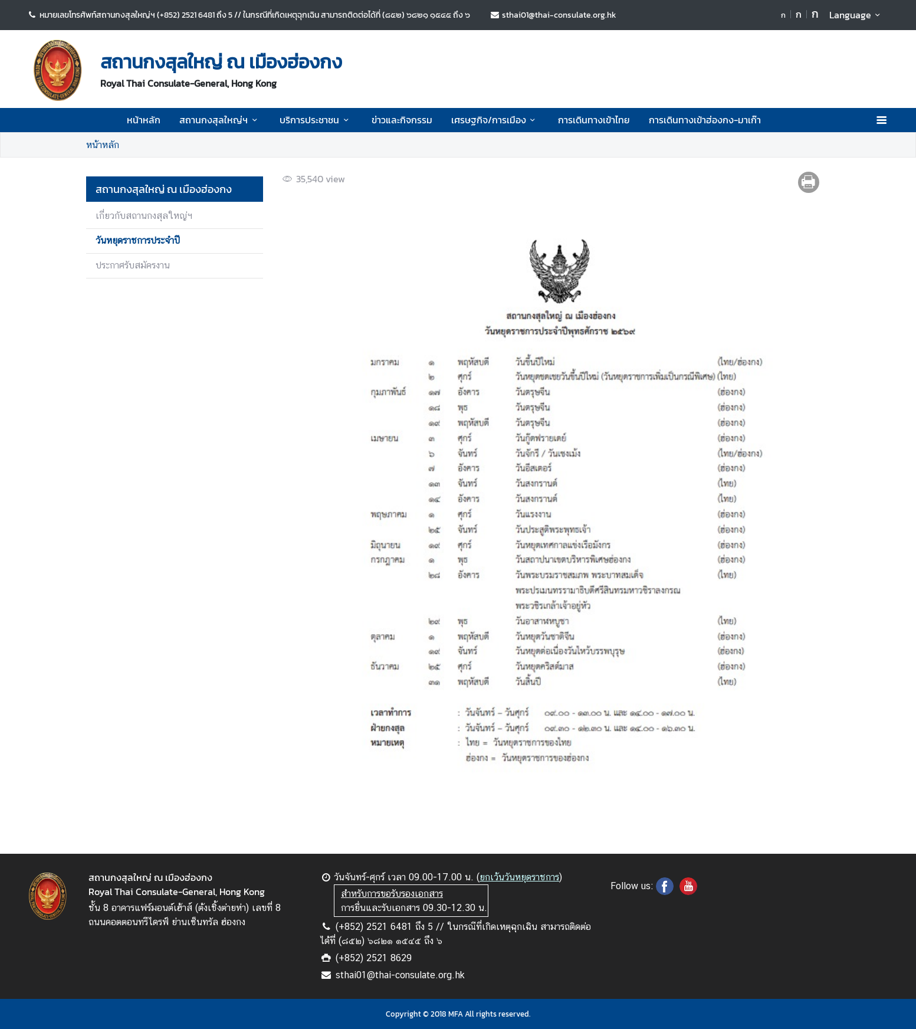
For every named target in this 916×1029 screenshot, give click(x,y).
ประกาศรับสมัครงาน (133, 265)
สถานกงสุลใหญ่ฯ (220, 120)
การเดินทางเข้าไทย (594, 120)
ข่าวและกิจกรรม (402, 120)
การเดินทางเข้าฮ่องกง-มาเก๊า (705, 120)
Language (856, 15)
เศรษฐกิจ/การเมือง (495, 120)
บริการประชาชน (316, 120)
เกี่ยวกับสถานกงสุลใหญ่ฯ (144, 215)
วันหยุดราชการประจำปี (138, 240)
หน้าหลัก (143, 120)
